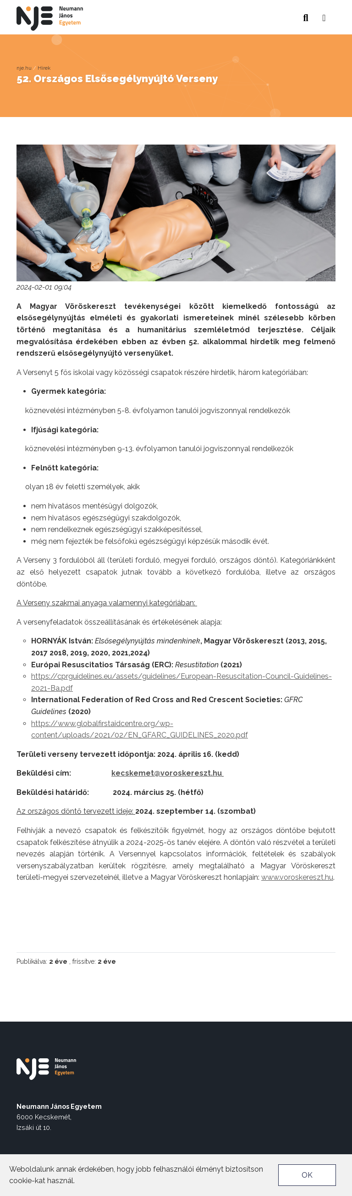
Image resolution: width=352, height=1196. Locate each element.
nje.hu (24, 68)
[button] (324, 15)
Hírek (44, 68)
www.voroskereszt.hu (297, 877)
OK (307, 1175)
